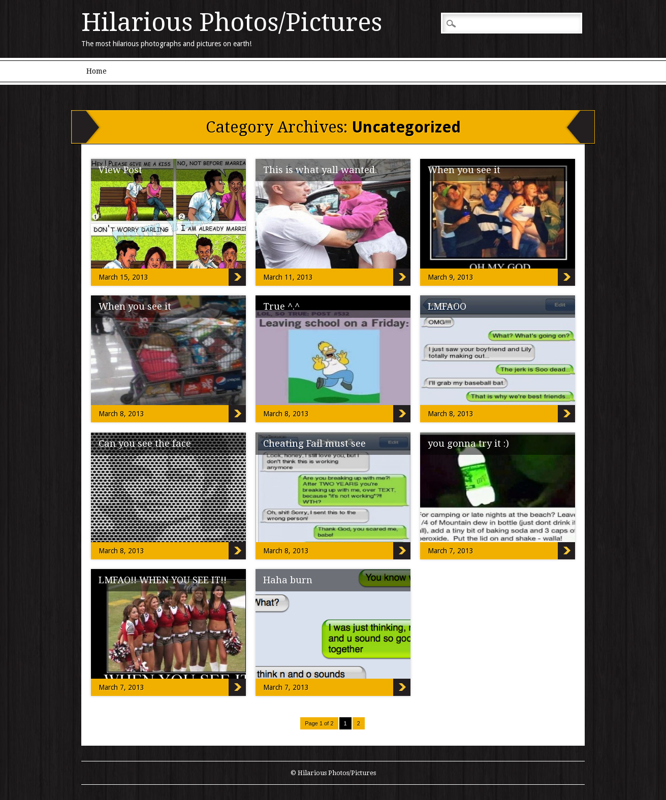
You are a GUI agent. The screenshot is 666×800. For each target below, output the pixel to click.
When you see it (464, 169)
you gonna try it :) (468, 443)
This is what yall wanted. (320, 169)
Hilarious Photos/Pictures (231, 22)
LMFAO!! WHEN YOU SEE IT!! (163, 580)
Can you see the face (145, 443)
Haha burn (287, 580)
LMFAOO (447, 306)
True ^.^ (281, 306)
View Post (120, 169)
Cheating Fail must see (314, 443)
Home (96, 71)
